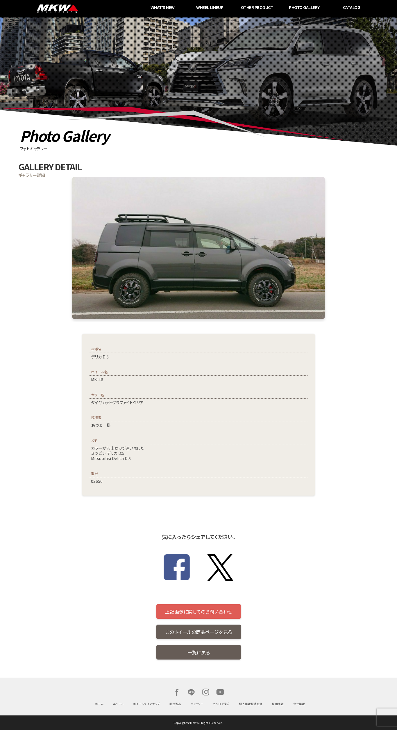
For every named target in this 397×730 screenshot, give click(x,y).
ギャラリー (197, 704)
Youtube (220, 692)
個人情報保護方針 (250, 704)
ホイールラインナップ (146, 704)
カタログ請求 (221, 704)
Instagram (206, 692)
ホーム (99, 704)
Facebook (176, 692)
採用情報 (278, 704)
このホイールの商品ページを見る (198, 631)
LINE (191, 692)
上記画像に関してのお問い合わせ (198, 611)
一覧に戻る (198, 652)
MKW (96, 8)
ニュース (118, 704)
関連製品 (175, 704)
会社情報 (299, 704)
